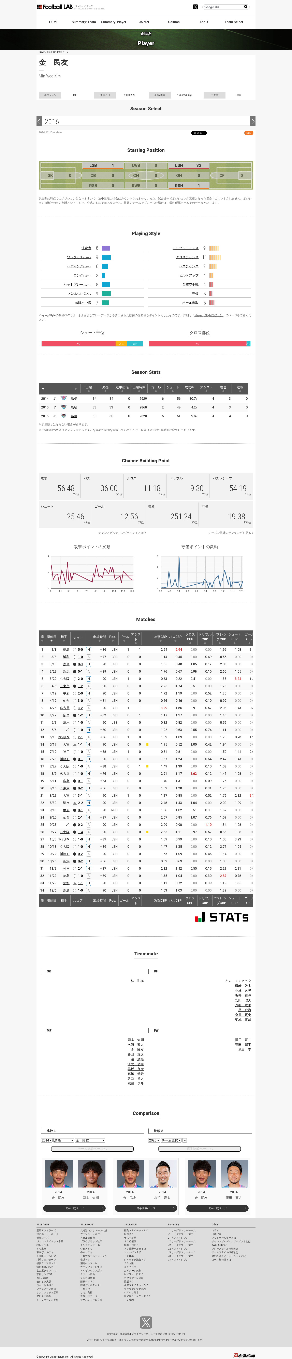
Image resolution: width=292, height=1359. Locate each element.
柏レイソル (42, 1245)
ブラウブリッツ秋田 (91, 1241)
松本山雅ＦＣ (131, 1245)
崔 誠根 (137, 1059)
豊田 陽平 (243, 1045)
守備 (195, 294)
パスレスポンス (80, 294)
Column (174, 22)
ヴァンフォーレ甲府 (91, 1267)
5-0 (80, 650)
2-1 (80, 737)
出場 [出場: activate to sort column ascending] (89, 388)
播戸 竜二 (243, 1040)
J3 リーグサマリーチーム (182, 1252)
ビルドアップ (189, 275)
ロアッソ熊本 (131, 1292)
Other (215, 1224)
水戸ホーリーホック (47, 1234)
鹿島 (66, 664)
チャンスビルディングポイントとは (121, 532)
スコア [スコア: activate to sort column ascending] (78, 638)
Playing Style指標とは (208, 315)
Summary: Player (113, 22)
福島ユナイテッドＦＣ (136, 1230)
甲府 (66, 693)
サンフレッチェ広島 (47, 1292)
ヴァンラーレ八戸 (90, 1234)
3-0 (80, 701)
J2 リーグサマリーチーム (182, 1241)
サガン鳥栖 (86, 1292)
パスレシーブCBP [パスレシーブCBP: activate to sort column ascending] (219, 638)
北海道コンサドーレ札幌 (93, 1230)
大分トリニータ (88, 1296)
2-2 (80, 803)
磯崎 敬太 (243, 986)
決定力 (86, 248)
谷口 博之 (136, 1079)
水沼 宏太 (136, 1045)
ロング (82, 275)
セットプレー (77, 284)
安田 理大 (243, 1000)
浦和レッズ (42, 1237)
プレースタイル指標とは (225, 1248)
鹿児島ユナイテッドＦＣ (137, 1296)
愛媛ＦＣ (129, 1281)
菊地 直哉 (243, 1020)
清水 (66, 723)
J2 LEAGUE (86, 1224)
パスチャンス (189, 266)
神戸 (66, 752)
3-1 (80, 795)
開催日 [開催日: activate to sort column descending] (51, 638)
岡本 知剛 (136, 1040)
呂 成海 (244, 1010)
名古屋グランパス (46, 1270)
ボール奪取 (190, 303)
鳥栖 (74, 399)
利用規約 (113, 1333)
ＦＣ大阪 (129, 1263)
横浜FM (64, 737)
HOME (53, 22)
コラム (215, 1230)
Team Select (234, 22)
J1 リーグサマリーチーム (182, 1230)
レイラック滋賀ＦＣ (135, 1259)
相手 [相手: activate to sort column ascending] (64, 638)
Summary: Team (84, 22)
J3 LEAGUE (130, 1224)
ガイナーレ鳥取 (132, 1270)
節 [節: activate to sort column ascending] (42, 638)
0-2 (80, 788)
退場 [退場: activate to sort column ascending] (240, 388)
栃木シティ (86, 1252)
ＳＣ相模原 (130, 1241)
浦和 (66, 657)
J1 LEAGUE (42, 1224)
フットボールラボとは (224, 1237)
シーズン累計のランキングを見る (229, 532)
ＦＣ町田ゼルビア (46, 1256)
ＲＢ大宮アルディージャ (93, 1256)
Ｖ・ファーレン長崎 (47, 1299)
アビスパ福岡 (43, 1296)
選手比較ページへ (200, 1148)
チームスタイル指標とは (225, 1252)
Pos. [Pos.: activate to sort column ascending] (112, 638)
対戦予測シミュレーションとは (229, 1256)
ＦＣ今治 (85, 1288)
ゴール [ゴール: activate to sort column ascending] (156, 388)
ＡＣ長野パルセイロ (135, 1248)
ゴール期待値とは (221, 1259)
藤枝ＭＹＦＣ (87, 1281)
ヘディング (79, 266)
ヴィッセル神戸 (45, 1285)
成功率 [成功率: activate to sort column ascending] (189, 388)
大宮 (66, 744)
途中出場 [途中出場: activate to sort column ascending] (122, 388)
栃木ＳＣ (129, 1234)
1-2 (80, 686)
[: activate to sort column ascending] (51, 389)
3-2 (80, 708)
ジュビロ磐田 (87, 1277)
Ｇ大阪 (65, 679)
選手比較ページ (74, 1208)
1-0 (80, 657)
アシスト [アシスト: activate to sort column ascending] (206, 388)
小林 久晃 (243, 990)
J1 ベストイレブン (178, 1237)
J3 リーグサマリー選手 (180, 1256)
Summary (173, 1224)
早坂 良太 (136, 1069)
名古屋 (65, 708)
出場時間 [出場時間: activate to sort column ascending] (139, 388)
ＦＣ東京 (41, 1248)
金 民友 (137, 1049)
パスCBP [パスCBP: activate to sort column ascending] (175, 638)
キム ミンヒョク (238, 981)
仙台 (66, 701)
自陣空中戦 (190, 284)
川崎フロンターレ (46, 1259)
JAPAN (144, 22)
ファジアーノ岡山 (46, 1288)
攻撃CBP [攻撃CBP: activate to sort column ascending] (160, 638)
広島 (66, 715)
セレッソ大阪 (43, 1281)
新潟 (66, 671)
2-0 (80, 679)
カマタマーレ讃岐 (134, 1277)
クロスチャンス (187, 257)
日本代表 (216, 1234)
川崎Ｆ (65, 759)
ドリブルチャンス (186, 248)
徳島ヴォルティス (90, 1285)
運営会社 (162, 1333)
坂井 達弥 (243, 995)
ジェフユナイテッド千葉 (49, 1241)
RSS (248, 132)
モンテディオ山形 (90, 1245)
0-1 (80, 671)
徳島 (66, 650)
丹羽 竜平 (243, 1005)
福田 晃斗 (136, 1084)
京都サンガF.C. (44, 1274)
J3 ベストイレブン (178, 1259)
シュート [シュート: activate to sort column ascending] (172, 388)
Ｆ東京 (65, 686)
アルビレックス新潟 (91, 1270)
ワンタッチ (79, 257)
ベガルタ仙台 (87, 1237)
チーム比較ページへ (92, 1148)
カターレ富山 (87, 1274)
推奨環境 (125, 1333)
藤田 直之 (136, 1054)
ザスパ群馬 (130, 1237)
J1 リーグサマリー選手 (180, 1234)
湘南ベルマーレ (88, 1263)
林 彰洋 (137, 981)
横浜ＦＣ (85, 1259)
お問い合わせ (176, 1333)
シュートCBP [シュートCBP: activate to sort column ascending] (234, 638)
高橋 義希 (136, 1074)
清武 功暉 (136, 1064)
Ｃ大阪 (65, 766)
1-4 (80, 832)
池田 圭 (244, 1049)
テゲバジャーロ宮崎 (91, 1299)
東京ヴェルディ (45, 1252)
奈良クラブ (130, 1267)
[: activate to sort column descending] (43, 389)
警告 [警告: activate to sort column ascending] (223, 388)
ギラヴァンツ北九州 (135, 1288)
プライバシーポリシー (143, 1333)
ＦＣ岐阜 (129, 1256)
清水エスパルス (45, 1267)
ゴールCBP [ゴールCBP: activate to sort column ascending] (249, 638)
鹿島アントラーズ (46, 1230)
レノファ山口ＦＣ (134, 1274)
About (204, 22)
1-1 (80, 744)
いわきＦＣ (86, 1248)
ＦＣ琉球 (129, 1299)
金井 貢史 (243, 1015)
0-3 (80, 664)
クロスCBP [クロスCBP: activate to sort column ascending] (190, 638)
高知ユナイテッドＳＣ (136, 1285)
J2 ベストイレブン (178, 1248)
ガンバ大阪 (42, 1277)
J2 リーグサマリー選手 (180, 1245)
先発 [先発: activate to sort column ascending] (105, 388)
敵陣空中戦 (83, 303)
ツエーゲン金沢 (132, 1252)
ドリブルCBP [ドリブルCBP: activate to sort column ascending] (205, 638)
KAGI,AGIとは (219, 1245)
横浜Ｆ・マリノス (46, 1263)
